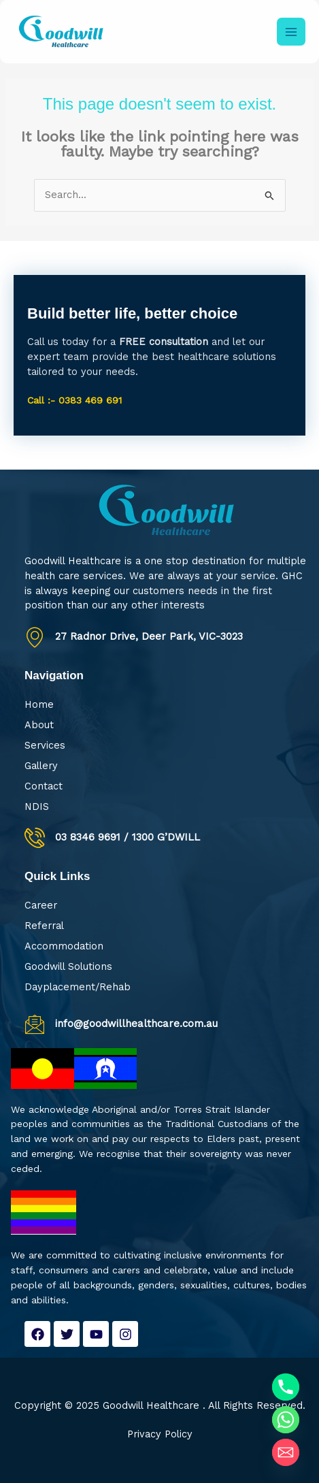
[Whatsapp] (285, 1419)
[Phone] (285, 1387)
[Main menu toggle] (291, 32)
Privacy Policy (159, 1434)
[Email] (285, 1452)
